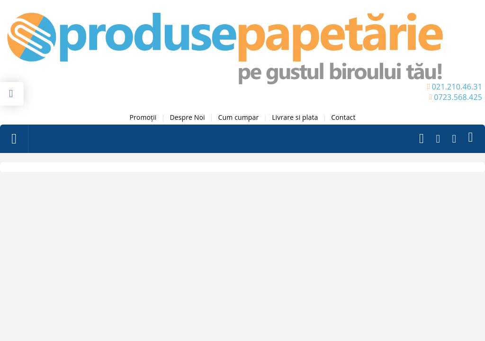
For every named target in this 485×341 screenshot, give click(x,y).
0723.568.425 (458, 97)
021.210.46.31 (457, 86)
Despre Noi (187, 117)
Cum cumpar (238, 117)
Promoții (142, 117)
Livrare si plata (295, 117)
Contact (343, 117)
